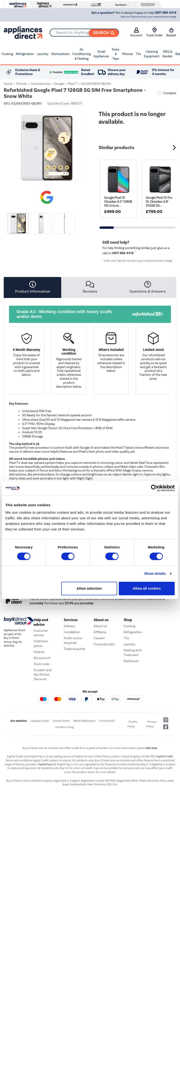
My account (42, 658)
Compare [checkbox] (169, 93)
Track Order (154, 32)
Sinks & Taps (115, 54)
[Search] (104, 33)
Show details (155, 573)
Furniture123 (107, 720)
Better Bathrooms (84, 720)
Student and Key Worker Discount (42, 674)
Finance (39, 652)
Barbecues (131, 661)
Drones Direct (61, 720)
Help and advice (41, 622)
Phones (127, 54)
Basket (171, 32)
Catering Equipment (152, 54)
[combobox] (84, 32)
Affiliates (100, 632)
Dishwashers (60, 54)
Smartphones (40, 84)
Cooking (7, 54)
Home (8, 84)
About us (100, 626)
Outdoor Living (64, 727)
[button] (175, 147)
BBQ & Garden (167, 54)
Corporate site (104, 644)
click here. (151, 748)
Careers (99, 638)
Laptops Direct (40, 720)
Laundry (42, 54)
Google (59, 84)
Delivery (69, 626)
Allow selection (89, 588)
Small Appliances (101, 54)
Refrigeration (25, 54)
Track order (42, 664)
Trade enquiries (74, 649)
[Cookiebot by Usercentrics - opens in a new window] (154, 488)
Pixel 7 (72, 84)
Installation (72, 632)
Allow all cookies (147, 588)
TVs (138, 54)
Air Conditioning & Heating (81, 54)
